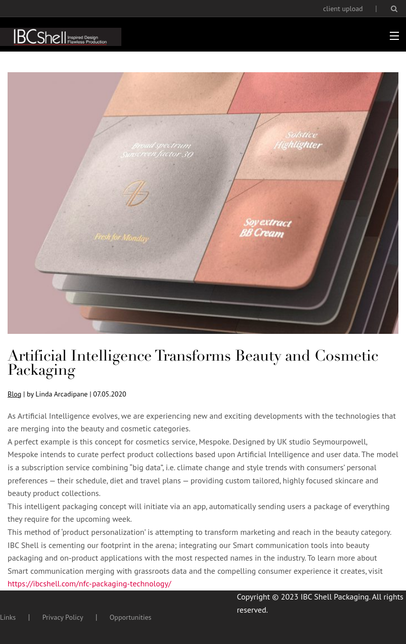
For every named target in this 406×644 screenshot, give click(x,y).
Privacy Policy (62, 617)
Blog (14, 394)
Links (8, 617)
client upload (343, 8)
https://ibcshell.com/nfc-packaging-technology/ (89, 583)
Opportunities (131, 617)
